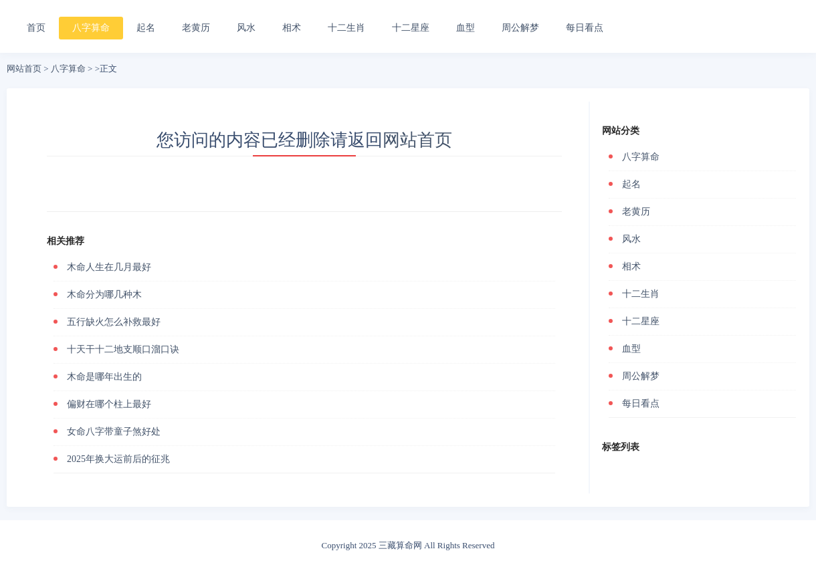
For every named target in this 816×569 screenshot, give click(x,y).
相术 (291, 28)
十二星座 (410, 28)
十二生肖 (346, 28)
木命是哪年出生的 (104, 377)
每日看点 (584, 28)
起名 (145, 28)
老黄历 (196, 28)
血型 (465, 28)
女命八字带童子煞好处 (114, 432)
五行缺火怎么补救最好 (114, 322)
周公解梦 (520, 28)
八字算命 (91, 28)
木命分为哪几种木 (104, 295)
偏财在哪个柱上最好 (109, 404)
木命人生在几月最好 (109, 267)
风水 (246, 28)
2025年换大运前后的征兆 (118, 459)
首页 (36, 28)
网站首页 (24, 69)
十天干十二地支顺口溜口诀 (123, 349)
